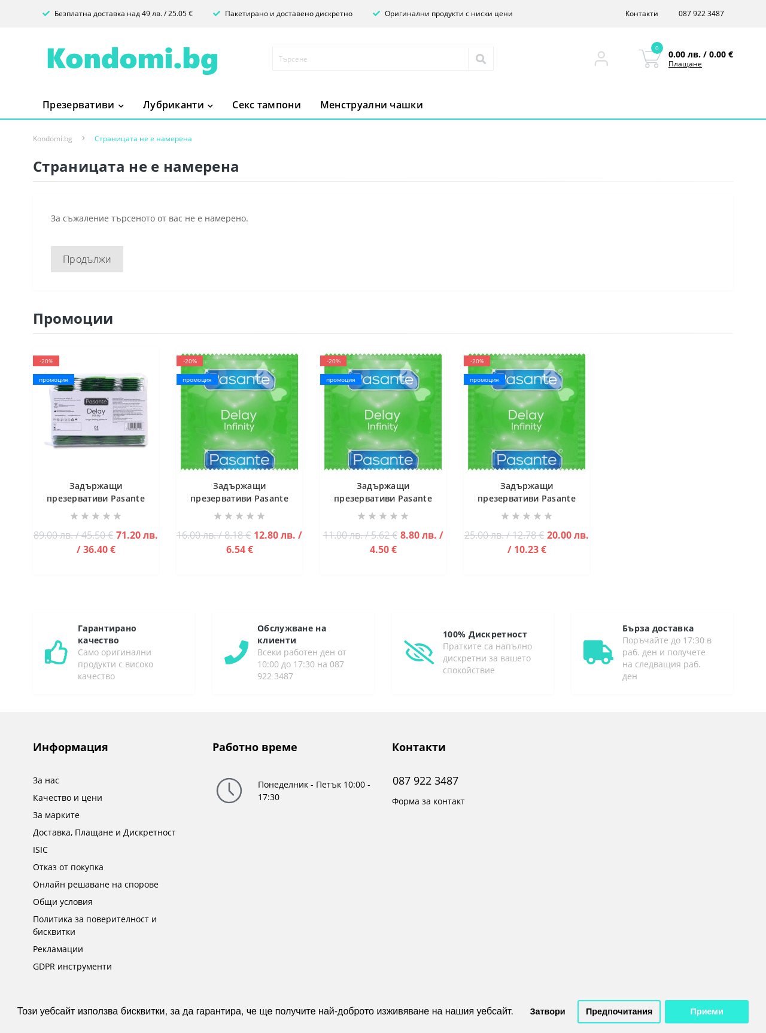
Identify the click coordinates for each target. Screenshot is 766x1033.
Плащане (685, 64)
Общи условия (63, 901)
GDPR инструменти (72, 966)
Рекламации (58, 949)
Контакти (641, 13)
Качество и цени (67, 797)
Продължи (87, 259)
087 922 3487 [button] (425, 781)
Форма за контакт (428, 801)
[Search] (480, 58)
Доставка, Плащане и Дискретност (104, 832)
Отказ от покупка (68, 867)
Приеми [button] (707, 1011)
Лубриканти (178, 104)
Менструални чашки (371, 104)
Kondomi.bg (52, 138)
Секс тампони (266, 104)
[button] (601, 59)
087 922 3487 (701, 13)
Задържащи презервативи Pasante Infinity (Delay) (96, 498)
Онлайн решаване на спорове (96, 884)
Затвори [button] (548, 1011)
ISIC (40, 849)
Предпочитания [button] (619, 1011)
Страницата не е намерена (143, 138)
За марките (56, 815)
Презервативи (83, 104)
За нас (46, 780)
